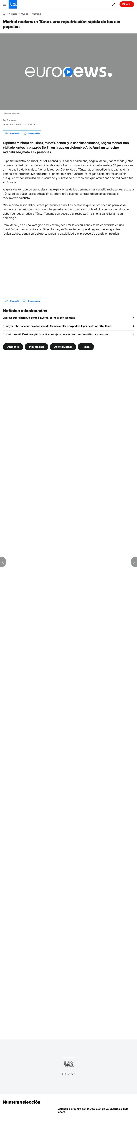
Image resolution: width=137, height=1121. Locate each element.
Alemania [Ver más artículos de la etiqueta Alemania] (13, 346)
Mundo (24, 14)
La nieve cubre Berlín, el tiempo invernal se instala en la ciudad (39, 317)
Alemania (36, 14)
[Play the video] (68, 71)
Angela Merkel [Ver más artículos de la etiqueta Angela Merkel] (63, 346)
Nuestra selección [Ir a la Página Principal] (21, 1102)
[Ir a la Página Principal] (13, 4)
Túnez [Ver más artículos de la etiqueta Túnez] (86, 346)
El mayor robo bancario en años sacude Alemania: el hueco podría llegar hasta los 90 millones (57, 326)
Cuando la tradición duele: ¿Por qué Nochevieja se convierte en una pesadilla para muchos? (56, 334)
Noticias (13, 14)
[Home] (4, 13)
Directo (126, 4)
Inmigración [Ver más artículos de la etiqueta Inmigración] (36, 346)
